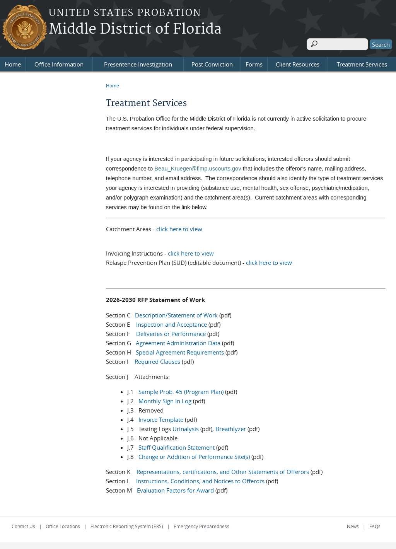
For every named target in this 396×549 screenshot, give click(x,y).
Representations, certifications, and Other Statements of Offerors (223, 470)
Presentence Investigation (138, 62)
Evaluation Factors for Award (175, 489)
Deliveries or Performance (171, 332)
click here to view (179, 227)
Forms (254, 62)
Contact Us (23, 525)
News (353, 525)
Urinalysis (185, 427)
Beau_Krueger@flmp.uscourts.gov (197, 167)
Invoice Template (160, 418)
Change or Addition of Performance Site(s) (194, 455)
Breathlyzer (230, 427)
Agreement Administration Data (178, 342)
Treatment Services (362, 62)
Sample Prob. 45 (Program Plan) (181, 390)
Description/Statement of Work (176, 314)
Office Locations (63, 525)
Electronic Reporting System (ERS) (126, 525)
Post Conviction (212, 62)
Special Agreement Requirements (180, 351)
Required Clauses (157, 360)
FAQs (375, 525)
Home (13, 62)
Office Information (59, 62)
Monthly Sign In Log (164, 400)
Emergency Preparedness (201, 525)
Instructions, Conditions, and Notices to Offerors (200, 480)
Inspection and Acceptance (171, 323)
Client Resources (297, 62)
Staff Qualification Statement (176, 446)
